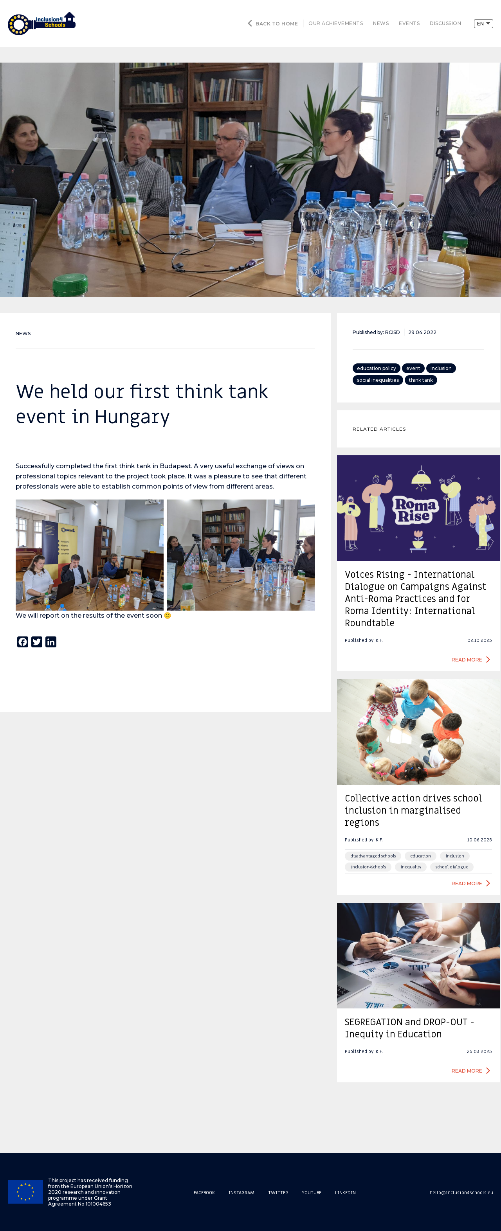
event (413, 368)
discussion (445, 23)
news (381, 23)
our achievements (335, 23)
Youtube (311, 1193)
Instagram (241, 1193)
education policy (376, 368)
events (409, 23)
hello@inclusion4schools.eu (461, 1193)
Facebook (204, 1193)
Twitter (278, 1193)
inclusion (441, 368)
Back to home (277, 24)
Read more (467, 660)
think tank (421, 380)
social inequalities (378, 380)
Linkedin (345, 1193)
